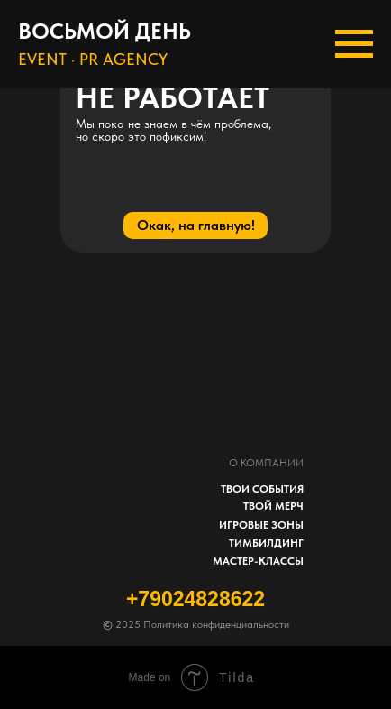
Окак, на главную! (196, 225)
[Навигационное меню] (354, 44)
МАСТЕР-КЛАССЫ (258, 561)
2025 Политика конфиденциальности (196, 624)
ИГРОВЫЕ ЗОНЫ (261, 525)
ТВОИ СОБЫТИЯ (262, 489)
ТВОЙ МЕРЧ (273, 506)
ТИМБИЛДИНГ (266, 543)
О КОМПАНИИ (266, 462)
